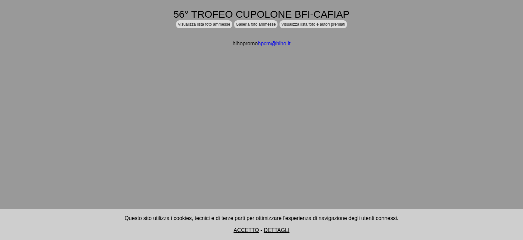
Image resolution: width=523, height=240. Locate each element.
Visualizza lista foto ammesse (204, 24)
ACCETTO (246, 230)
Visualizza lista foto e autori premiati (313, 24)
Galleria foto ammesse (256, 24)
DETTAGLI (277, 230)
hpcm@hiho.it (274, 43)
